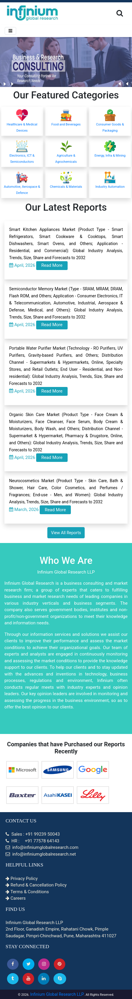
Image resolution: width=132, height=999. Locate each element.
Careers (16, 898)
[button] (13, 964)
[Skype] (60, 978)
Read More (51, 265)
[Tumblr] (13, 978)
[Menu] (10, 31)
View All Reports (66, 532)
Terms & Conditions (27, 891)
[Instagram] (44, 964)
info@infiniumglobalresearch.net (41, 854)
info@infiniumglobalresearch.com (42, 847)
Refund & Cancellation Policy (36, 885)
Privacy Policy (22, 878)
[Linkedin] (43, 978)
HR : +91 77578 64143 (32, 841)
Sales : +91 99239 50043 (33, 834)
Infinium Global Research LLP (57, 994)
